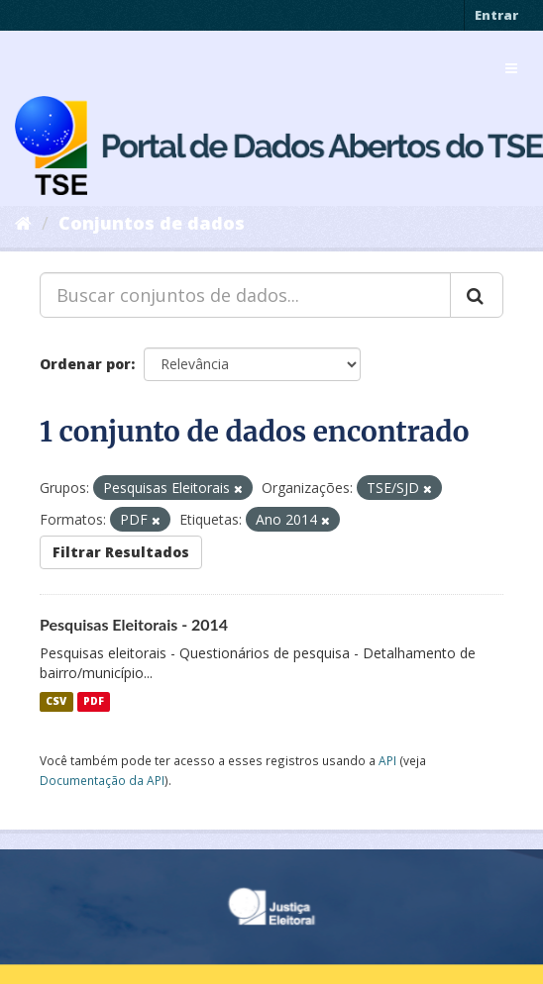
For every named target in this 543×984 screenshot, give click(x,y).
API (387, 760)
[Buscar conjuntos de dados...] (245, 295)
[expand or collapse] (511, 68)
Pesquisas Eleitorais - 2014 (134, 624)
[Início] (23, 223)
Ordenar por (85, 363)
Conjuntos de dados (151, 223)
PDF (93, 702)
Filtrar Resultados (121, 551)
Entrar (496, 15)
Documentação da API (102, 780)
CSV (56, 702)
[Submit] (476, 295)
